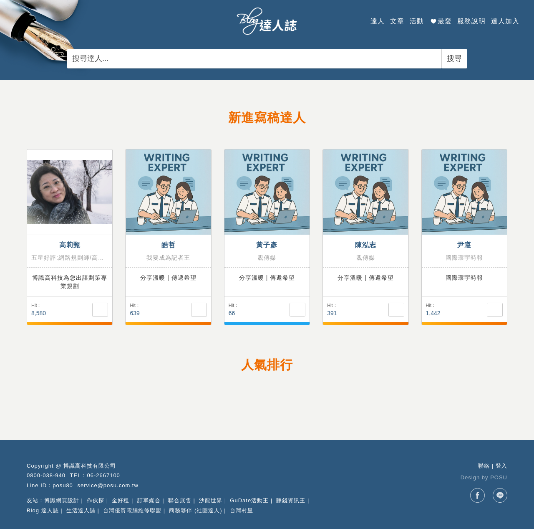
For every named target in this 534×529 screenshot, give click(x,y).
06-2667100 (103, 475)
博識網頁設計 (61, 500)
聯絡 (484, 466)
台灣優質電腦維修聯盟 (132, 510)
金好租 (120, 500)
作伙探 (95, 500)
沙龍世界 (210, 500)
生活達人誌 (81, 510)
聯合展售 (179, 500)
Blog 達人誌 (43, 510)
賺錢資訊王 (290, 500)
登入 (501, 466)
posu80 (63, 485)
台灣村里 (241, 510)
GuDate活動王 (249, 500)
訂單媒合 (149, 500)
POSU (498, 477)
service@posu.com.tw (107, 485)
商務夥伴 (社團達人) (195, 510)
